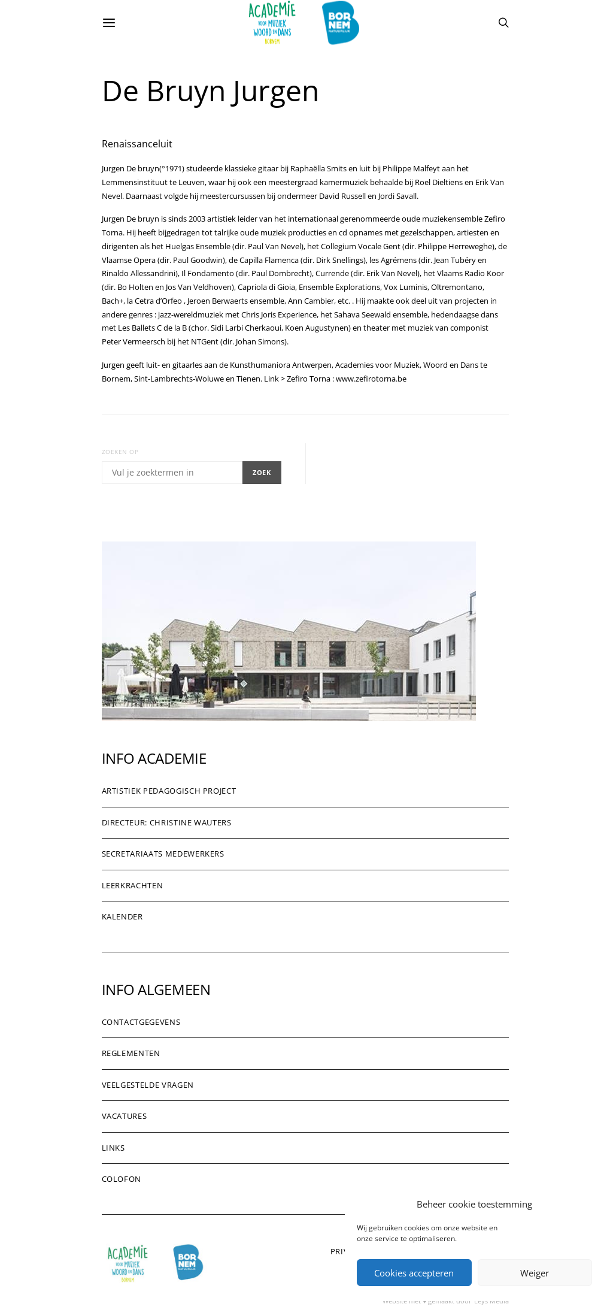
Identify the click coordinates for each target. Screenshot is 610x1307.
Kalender (122, 916)
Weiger (534, 1273)
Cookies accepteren (414, 1273)
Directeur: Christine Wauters (167, 822)
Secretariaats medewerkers (163, 853)
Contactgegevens (141, 1021)
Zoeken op (120, 451)
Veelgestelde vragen (148, 1084)
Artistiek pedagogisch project (169, 790)
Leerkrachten (132, 885)
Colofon (122, 1178)
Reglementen (131, 1053)
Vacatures (124, 1116)
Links (113, 1147)
